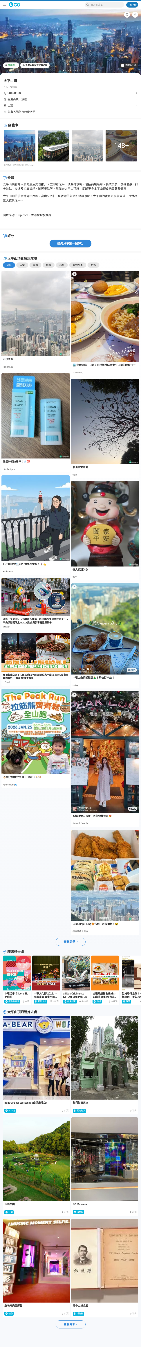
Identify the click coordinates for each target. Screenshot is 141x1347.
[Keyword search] (106, 5)
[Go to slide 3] (68, 70)
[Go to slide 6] (75, 70)
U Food (6, 682)
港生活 (6, 627)
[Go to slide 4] (70, 70)
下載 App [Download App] (132, 4)
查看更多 (71, 941)
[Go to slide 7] (77, 70)
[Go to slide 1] (63, 70)
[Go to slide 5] (73, 70)
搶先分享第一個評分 (70, 243)
